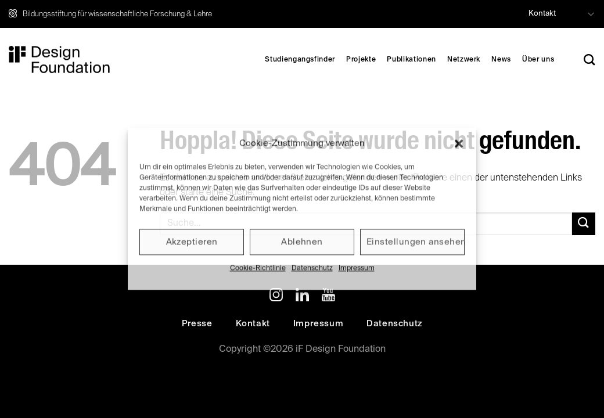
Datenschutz (312, 268)
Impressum (357, 268)
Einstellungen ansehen (415, 241)
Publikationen (411, 59)
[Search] (589, 59)
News (501, 59)
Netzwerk (463, 59)
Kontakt (542, 13)
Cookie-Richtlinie (258, 268)
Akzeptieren (192, 241)
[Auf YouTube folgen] (328, 296)
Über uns (538, 59)
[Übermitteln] (583, 223)
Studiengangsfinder (300, 59)
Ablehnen (302, 241)
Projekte (361, 59)
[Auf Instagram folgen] (276, 296)
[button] (459, 143)
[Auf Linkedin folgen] (302, 296)
